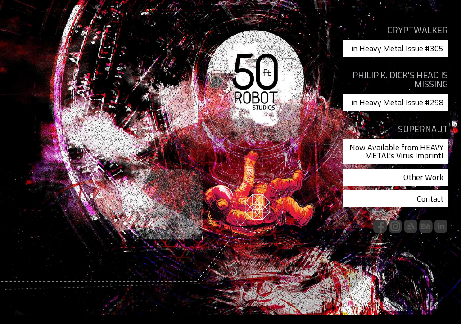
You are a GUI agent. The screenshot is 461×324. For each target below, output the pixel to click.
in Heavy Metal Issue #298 (397, 102)
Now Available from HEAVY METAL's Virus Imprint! (396, 151)
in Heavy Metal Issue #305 (397, 48)
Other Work (423, 177)
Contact (430, 199)
